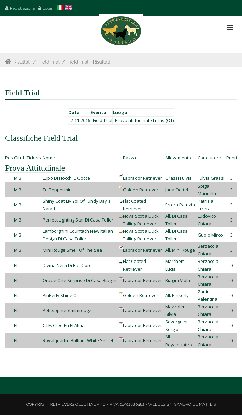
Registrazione (22, 8)
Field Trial (49, 62)
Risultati (22, 62)
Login (48, 8)
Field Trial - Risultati (89, 62)
